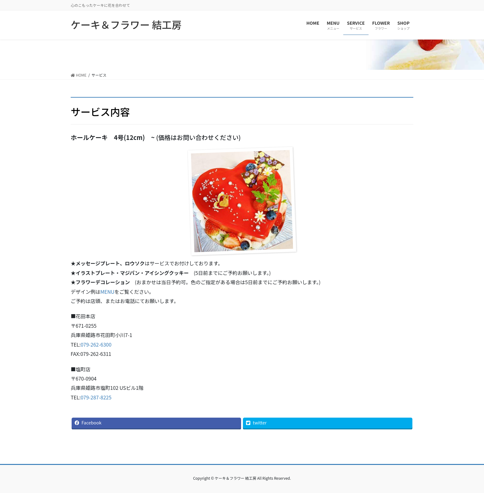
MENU (107, 291)
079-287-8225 (96, 397)
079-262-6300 (96, 344)
